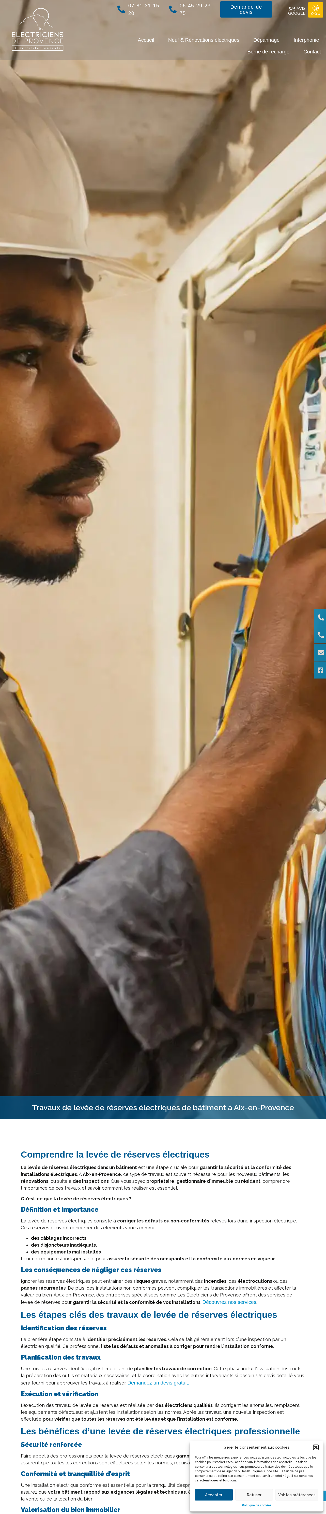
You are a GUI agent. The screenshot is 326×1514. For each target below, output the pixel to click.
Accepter (213, 1495)
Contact (312, 51)
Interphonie (306, 40)
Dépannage (266, 40)
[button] (315, 1447)
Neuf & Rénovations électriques (203, 40)
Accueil (146, 40)
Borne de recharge (268, 51)
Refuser (254, 1495)
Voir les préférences (297, 1495)
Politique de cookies (256, 1505)
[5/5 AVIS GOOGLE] (315, 10)
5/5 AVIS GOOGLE (296, 11)
